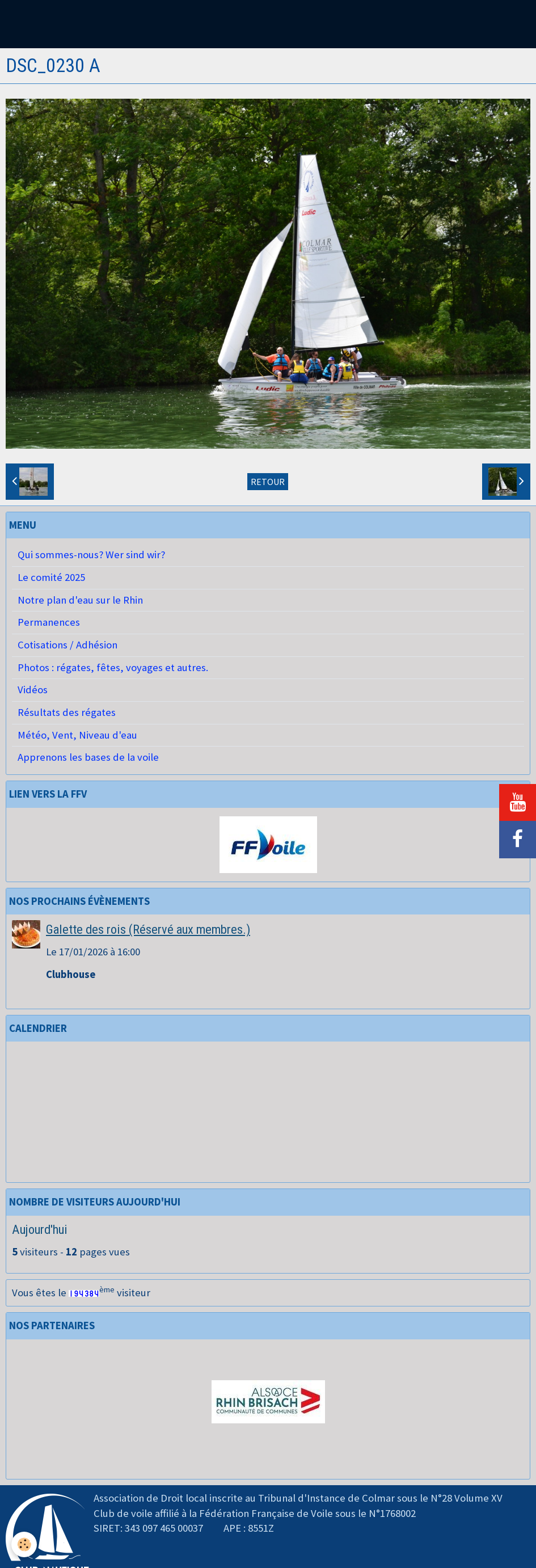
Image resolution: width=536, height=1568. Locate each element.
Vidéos (33, 689)
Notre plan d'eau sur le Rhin (80, 599)
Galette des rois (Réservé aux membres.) (148, 929)
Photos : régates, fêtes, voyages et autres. (113, 667)
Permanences (49, 622)
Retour (268, 481)
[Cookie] (24, 1544)
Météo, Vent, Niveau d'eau (77, 734)
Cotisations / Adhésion (67, 644)
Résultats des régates (67, 712)
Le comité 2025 (51, 577)
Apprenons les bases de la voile (88, 757)
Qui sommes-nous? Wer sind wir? (91, 554)
